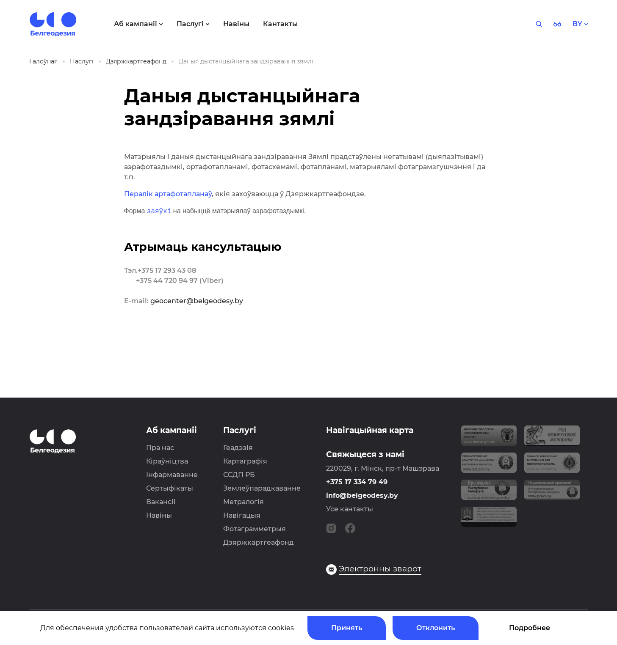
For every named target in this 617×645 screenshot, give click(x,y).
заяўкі (159, 211)
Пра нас (160, 448)
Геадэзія (238, 448)
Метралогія (243, 502)
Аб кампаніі (171, 430)
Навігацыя (241, 515)
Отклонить (435, 628)
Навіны (159, 515)
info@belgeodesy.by (362, 495)
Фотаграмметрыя (254, 529)
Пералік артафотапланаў (168, 194)
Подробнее (529, 628)
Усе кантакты (349, 509)
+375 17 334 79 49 (356, 482)
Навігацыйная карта (369, 430)
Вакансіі (161, 502)
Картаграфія (245, 461)
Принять (346, 628)
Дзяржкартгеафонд (258, 542)
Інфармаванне (172, 475)
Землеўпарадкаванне (262, 488)
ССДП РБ (239, 475)
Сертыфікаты (169, 488)
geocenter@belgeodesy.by (196, 301)
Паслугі (239, 430)
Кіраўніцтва (167, 461)
